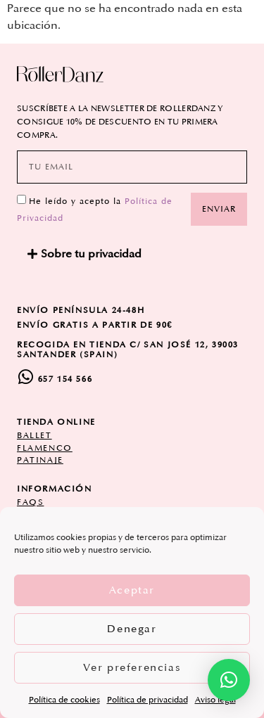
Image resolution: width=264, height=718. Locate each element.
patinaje (40, 460)
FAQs (30, 502)
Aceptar (132, 590)
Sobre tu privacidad (91, 254)
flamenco (45, 448)
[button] (132, 254)
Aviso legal (215, 700)
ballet (34, 435)
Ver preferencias (132, 667)
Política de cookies (64, 700)
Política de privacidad (147, 700)
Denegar (131, 629)
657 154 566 (65, 379)
